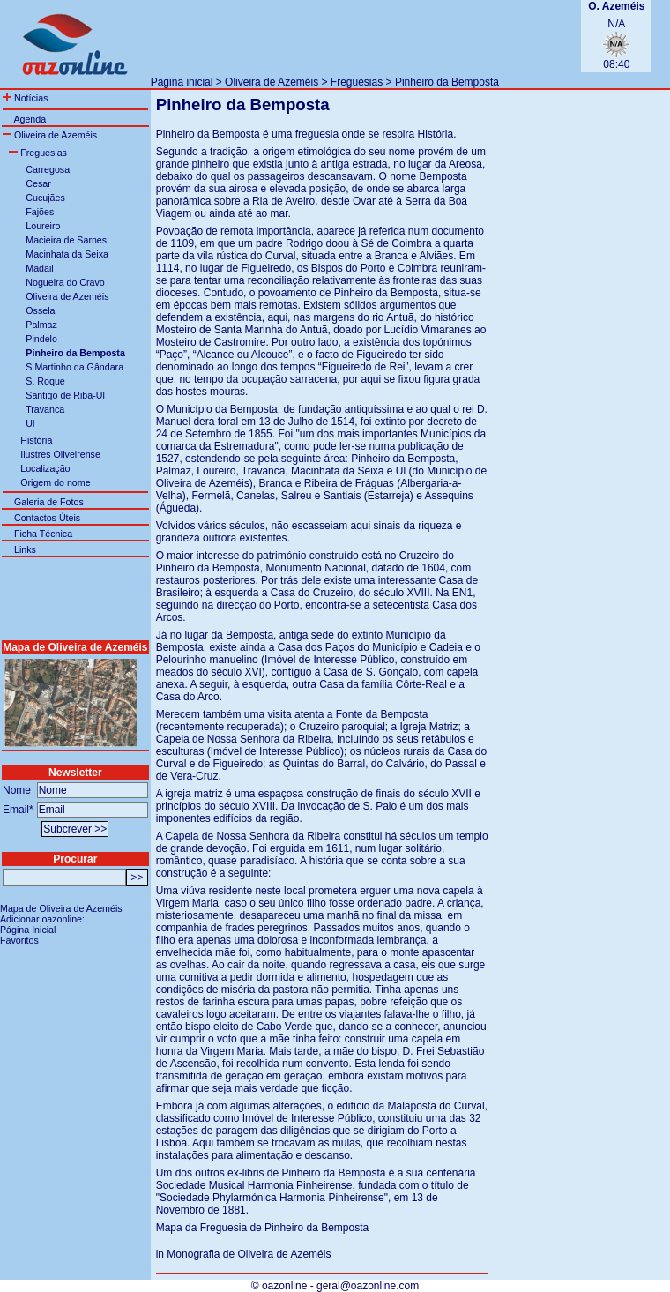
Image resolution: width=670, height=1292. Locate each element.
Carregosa (48, 169)
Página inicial (182, 82)
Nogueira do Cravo (65, 282)
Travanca (45, 409)
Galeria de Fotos (49, 502)
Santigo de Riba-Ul (65, 395)
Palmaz (41, 324)
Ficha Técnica (43, 533)
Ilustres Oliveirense (60, 454)
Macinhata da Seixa (67, 254)
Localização (45, 468)
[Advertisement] (357, 36)
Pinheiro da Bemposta (447, 82)
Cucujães (45, 197)
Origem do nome (55, 482)
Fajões (40, 211)
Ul (30, 423)
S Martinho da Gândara (74, 367)
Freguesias (357, 82)
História (36, 440)
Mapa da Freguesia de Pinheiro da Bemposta (262, 1227)
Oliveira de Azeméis (271, 82)
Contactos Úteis (47, 517)
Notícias (25, 98)
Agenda (29, 119)
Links (25, 549)
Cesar (38, 183)
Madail (39, 268)
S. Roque (45, 381)
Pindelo (41, 338)
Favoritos (19, 940)
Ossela (40, 310)
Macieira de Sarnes (66, 240)
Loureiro (43, 225)
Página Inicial (28, 929)
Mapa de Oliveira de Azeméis (61, 908)
